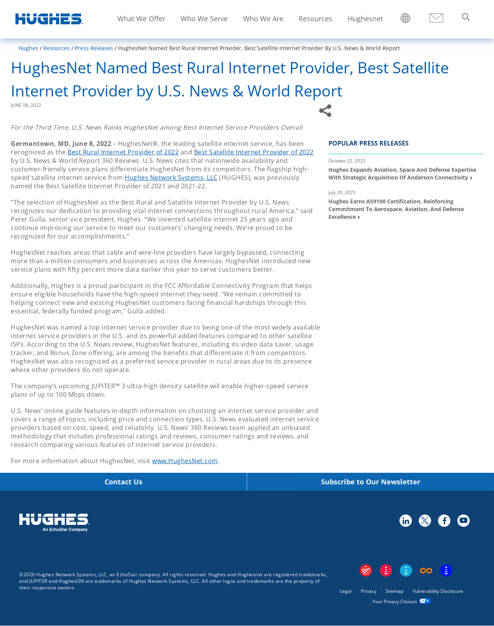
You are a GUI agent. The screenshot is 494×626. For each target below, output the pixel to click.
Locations (406, 19)
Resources (315, 18)
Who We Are (263, 18)
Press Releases (94, 48)
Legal (346, 591)
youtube (463, 520)
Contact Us (123, 481)
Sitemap (394, 591)
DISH (386, 570)
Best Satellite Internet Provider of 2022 (254, 152)
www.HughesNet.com (185, 461)
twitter (424, 520)
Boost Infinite (426, 570)
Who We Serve (204, 18)
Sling (406, 570)
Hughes (28, 48)
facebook (444, 520)
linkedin (405, 520)
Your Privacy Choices (394, 601)
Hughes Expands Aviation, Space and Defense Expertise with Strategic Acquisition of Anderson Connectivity (402, 173)
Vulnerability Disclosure (438, 591)
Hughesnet (365, 18)
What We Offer (141, 18)
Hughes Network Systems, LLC (171, 177)
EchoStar (366, 570)
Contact (436, 18)
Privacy (368, 591)
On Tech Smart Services (446, 570)
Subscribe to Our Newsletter (370, 481)
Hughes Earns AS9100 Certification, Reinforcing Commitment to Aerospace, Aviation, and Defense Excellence (396, 209)
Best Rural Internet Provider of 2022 (123, 152)
